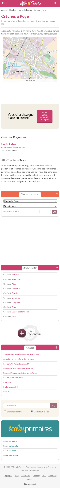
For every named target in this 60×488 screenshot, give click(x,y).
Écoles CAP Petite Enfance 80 (16, 364)
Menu (4, 3)
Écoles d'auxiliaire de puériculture (18, 368)
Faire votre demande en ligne (44, 116)
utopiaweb (30, 484)
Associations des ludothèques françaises (21, 355)
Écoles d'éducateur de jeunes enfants (19, 373)
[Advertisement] (30, 92)
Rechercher (55, 3)
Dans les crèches (13, 411)
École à (10, 441)
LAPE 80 (7, 382)
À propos (8, 476)
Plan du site (25, 476)
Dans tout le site (40, 411)
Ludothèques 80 (10, 387)
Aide (17, 476)
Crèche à (11, 275)
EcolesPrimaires (30, 428)
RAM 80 (6, 392)
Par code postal (11, 211)
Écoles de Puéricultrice (13, 378)
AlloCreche (30, 3)
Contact (36, 476)
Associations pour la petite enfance (19, 359)
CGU (44, 476)
